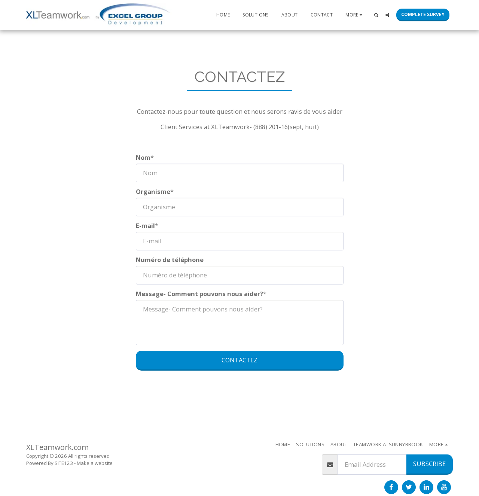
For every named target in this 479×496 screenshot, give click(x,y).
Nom (143, 158)
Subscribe (429, 463)
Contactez (239, 360)
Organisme (153, 192)
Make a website (95, 463)
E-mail (145, 226)
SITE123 (64, 463)
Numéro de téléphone (170, 260)
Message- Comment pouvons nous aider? (199, 294)
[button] (376, 14)
